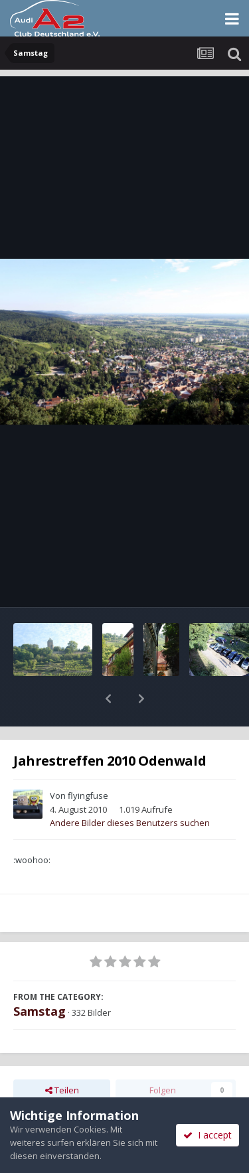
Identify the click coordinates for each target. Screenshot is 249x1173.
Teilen (62, 1056)
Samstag (39, 977)
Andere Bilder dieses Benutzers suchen (130, 788)
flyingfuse (88, 761)
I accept (207, 1135)
